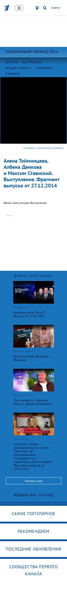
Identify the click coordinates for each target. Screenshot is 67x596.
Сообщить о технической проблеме (43, 148)
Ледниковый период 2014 (31, 52)
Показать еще (33, 481)
